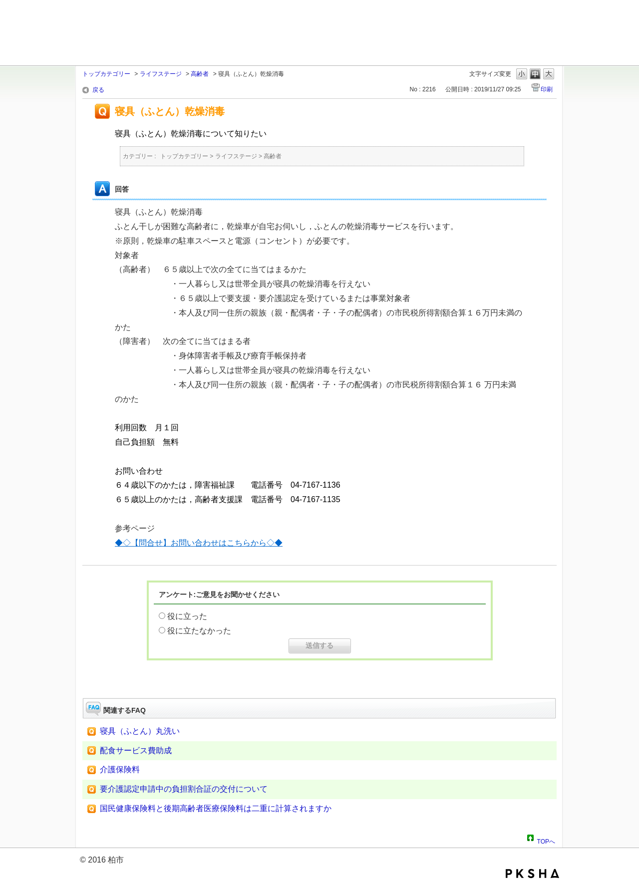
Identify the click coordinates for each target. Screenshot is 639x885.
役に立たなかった (199, 630)
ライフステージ (161, 73)
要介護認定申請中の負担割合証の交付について (184, 789)
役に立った (187, 616)
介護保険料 (128, 769)
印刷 (547, 89)
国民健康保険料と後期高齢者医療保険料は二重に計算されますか (215, 808)
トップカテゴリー (106, 73)
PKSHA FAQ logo (532, 873)
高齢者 (200, 73)
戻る (98, 89)
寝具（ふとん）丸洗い (140, 731)
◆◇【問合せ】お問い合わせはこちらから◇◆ (199, 543)
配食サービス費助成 (136, 750)
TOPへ (546, 840)
